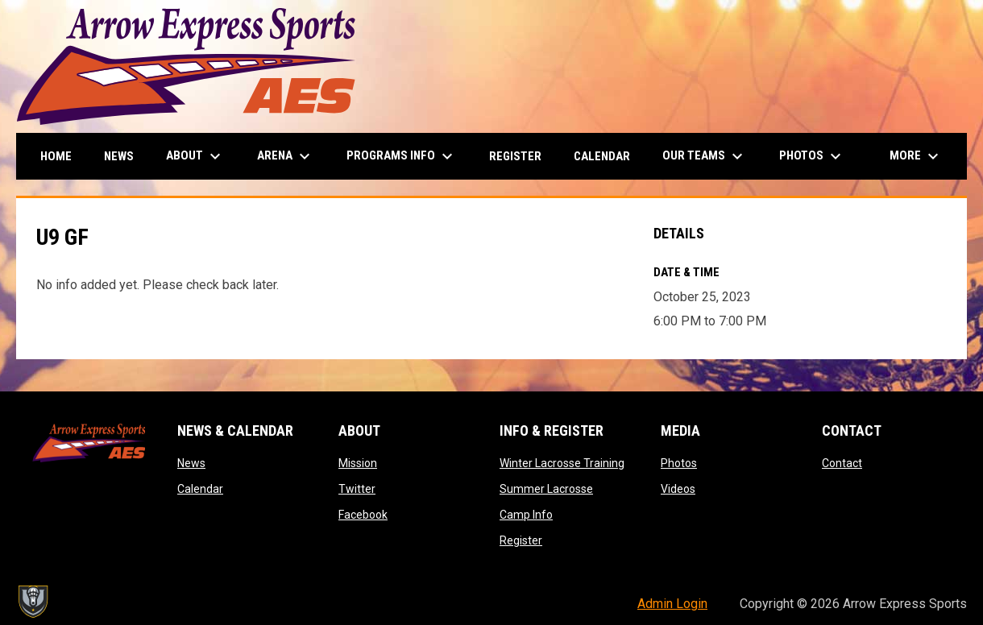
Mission (357, 463)
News (191, 463)
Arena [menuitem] (285, 156)
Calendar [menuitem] (602, 156)
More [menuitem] (916, 156)
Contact (842, 463)
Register (521, 540)
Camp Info (526, 514)
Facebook (363, 514)
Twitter (356, 488)
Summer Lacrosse (546, 488)
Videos (678, 488)
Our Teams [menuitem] (704, 156)
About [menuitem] (195, 156)
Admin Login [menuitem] (672, 603)
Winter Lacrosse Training (562, 463)
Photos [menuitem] (812, 156)
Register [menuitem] (515, 156)
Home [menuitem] (56, 156)
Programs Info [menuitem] (401, 156)
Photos (679, 463)
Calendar (200, 488)
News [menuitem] (119, 156)
